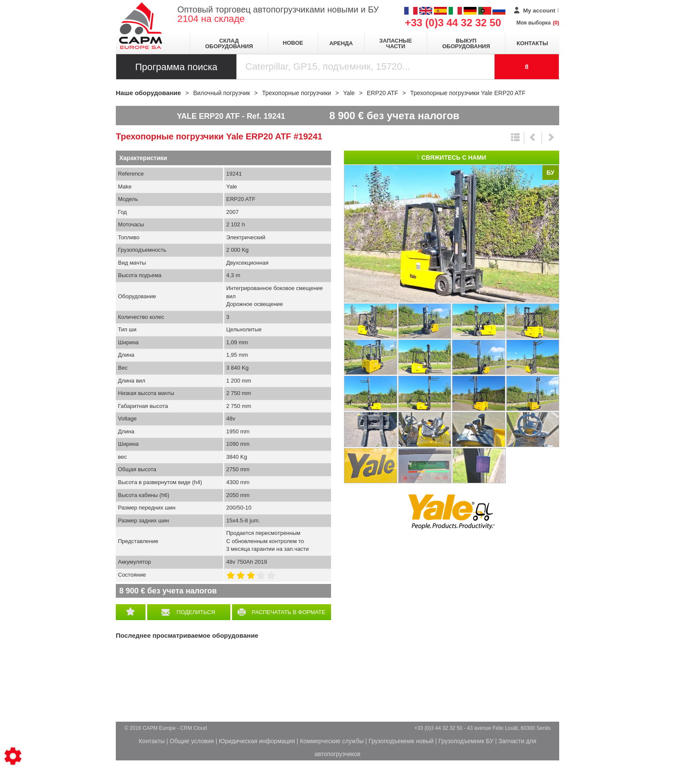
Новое (293, 43)
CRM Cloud (193, 728)
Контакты (532, 43)
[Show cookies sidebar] (13, 756)
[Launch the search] (527, 67)
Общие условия (192, 741)
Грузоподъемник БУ (466, 741)
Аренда (341, 43)
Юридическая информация (257, 741)
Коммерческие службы (332, 741)
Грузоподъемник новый (400, 741)
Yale (452, 512)
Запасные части (395, 43)
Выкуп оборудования (466, 43)
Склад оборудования (229, 43)
